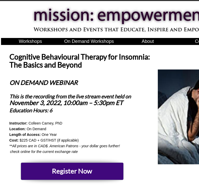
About (148, 41)
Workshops (30, 41)
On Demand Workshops (89, 41)
